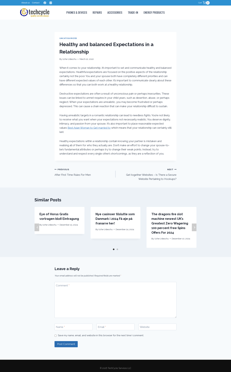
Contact (35, 3)
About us (25, 3)
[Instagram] (50, 2)
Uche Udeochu (69, 59)
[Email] (115, 327)
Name (60, 326)
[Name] (74, 327)
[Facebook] (44, 2)
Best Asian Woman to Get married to (89, 127)
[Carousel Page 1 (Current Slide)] (114, 249)
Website (145, 326)
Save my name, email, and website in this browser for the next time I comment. (101, 335)
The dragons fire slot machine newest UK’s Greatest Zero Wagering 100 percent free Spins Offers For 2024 (169, 223)
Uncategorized (68, 38)
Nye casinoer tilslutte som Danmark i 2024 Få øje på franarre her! (115, 218)
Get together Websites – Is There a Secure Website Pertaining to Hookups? (147, 173)
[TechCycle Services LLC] (34, 12)
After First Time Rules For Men (84, 171)
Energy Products (154, 12)
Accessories (114, 12)
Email (102, 326)
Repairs (97, 12)
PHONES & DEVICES (76, 12)
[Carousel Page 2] (117, 249)
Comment (62, 285)
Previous (37, 227)
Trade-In (133, 12)
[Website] (157, 327)
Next (194, 227)
